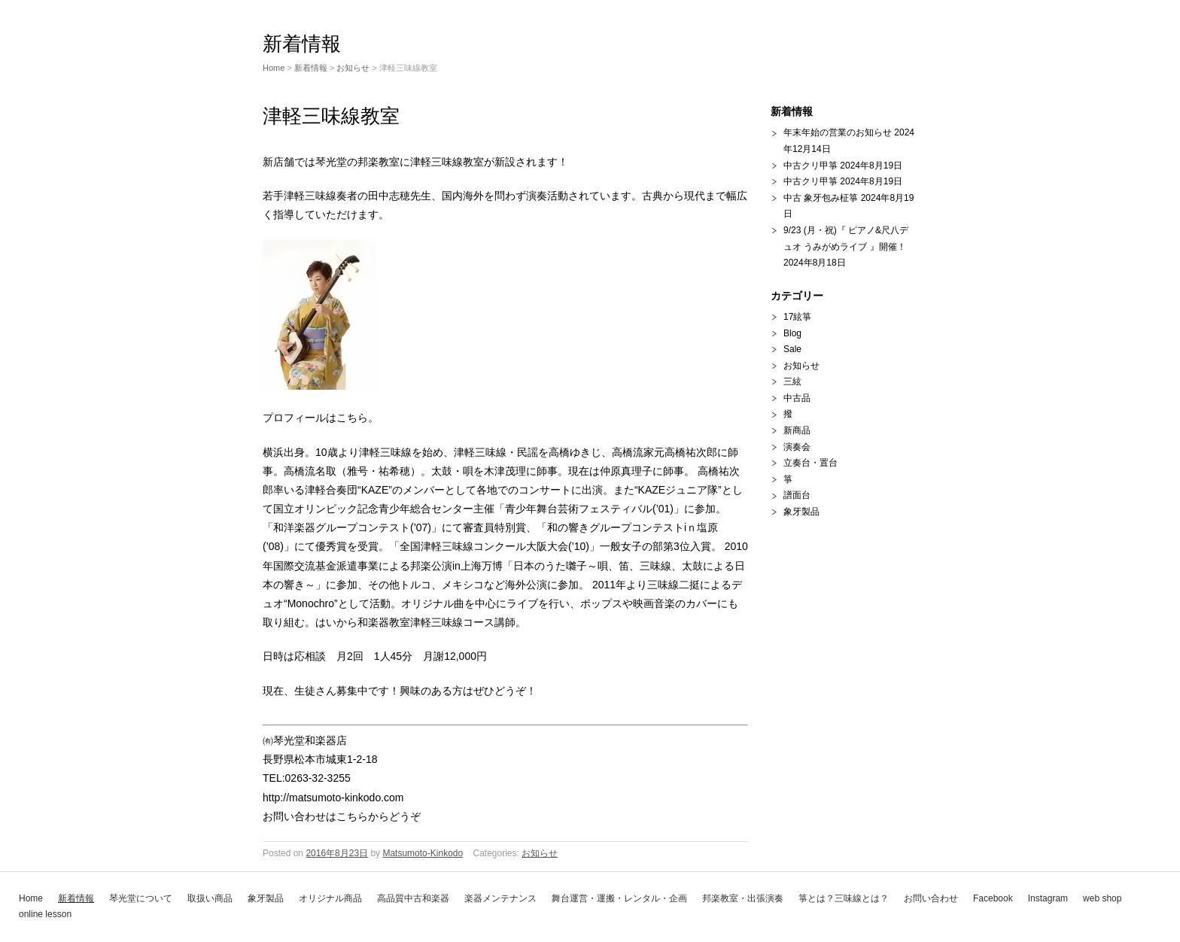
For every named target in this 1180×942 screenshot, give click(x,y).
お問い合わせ (931, 898)
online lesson (45, 914)
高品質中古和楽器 (413, 898)
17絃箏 (797, 316)
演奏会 (796, 447)
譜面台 (796, 495)
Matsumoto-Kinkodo (422, 853)
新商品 (796, 430)
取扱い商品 (210, 898)
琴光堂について (140, 898)
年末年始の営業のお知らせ (837, 132)
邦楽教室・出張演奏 (742, 898)
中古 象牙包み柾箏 (820, 198)
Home (31, 898)
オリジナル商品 (330, 898)
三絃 (792, 381)
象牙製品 (266, 898)
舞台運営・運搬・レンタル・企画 (619, 898)
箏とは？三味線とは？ (843, 898)
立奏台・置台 (810, 462)
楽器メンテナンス (500, 898)
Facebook (993, 898)
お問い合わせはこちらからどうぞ (342, 816)
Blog (792, 333)
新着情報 (76, 898)
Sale (792, 349)
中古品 (796, 398)
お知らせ (353, 67)
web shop (1102, 898)
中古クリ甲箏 (810, 165)
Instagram (1048, 898)
